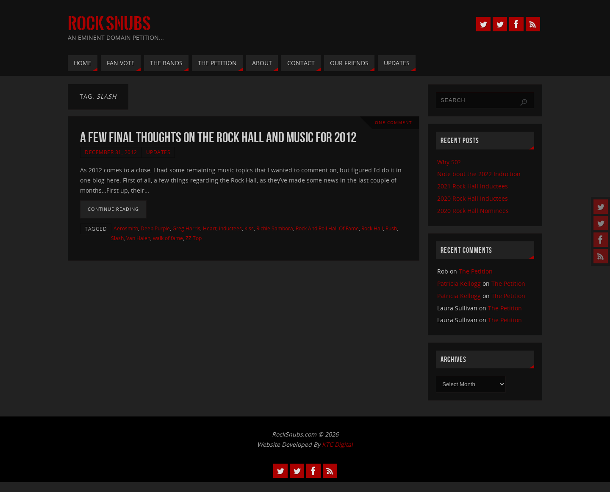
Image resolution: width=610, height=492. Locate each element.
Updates (158, 152)
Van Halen (138, 238)
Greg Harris (186, 228)
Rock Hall (372, 228)
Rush (391, 228)
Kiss (249, 228)
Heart (209, 228)
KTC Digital (337, 444)
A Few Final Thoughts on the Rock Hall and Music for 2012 (218, 137)
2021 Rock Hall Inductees (472, 186)
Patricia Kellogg (459, 283)
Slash (117, 238)
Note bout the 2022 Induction (479, 174)
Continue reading (113, 209)
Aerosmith (126, 228)
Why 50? (448, 162)
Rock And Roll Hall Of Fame (327, 228)
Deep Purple (155, 228)
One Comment (393, 122)
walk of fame (168, 238)
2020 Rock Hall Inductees (472, 198)
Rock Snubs (109, 23)
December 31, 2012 (111, 152)
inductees (230, 228)
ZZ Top (194, 238)
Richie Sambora (274, 228)
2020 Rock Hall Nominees (473, 211)
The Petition (476, 271)
